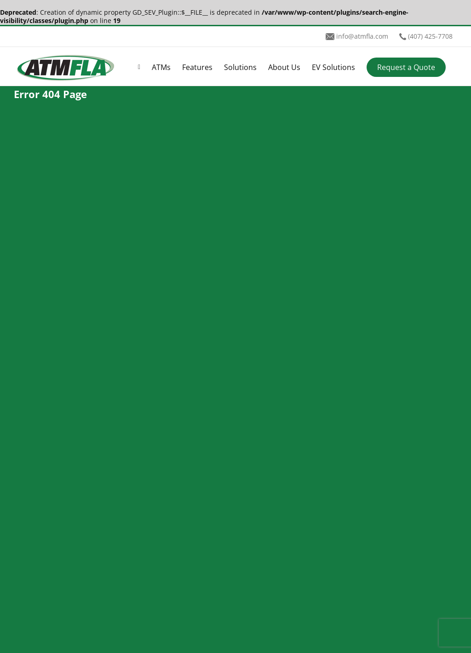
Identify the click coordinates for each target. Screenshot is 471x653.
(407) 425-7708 (430, 36)
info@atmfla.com (362, 36)
